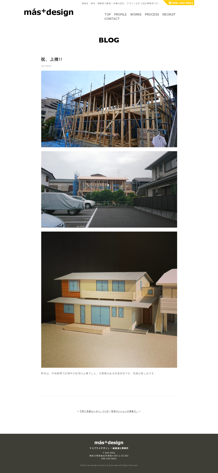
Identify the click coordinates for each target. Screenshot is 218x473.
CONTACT (112, 18)
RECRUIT (169, 14)
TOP (107, 14)
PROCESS (152, 14)
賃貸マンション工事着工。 (124, 411)
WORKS (136, 14)
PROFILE (120, 14)
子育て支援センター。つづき (94, 411)
